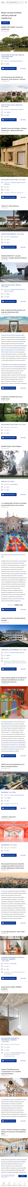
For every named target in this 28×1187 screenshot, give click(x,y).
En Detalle (21, 957)
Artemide (13, 1053)
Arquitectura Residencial (8, 234)
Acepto (22, 1176)
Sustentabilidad (14, 650)
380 (8, 294)
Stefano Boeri (4, 904)
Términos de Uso (3, 1176)
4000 (8, 655)
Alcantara (14, 743)
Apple (11, 1160)
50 (7, 430)
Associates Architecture (17, 61)
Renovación (18, 105)
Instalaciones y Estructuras (9, 55)
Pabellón (21, 55)
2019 (8, 1050)
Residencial (13, 1040)
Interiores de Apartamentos (9, 957)
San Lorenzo (19, 561)
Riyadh (13, 358)
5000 (8, 112)
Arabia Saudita (21, 339)
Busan (24, 364)
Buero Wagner (14, 484)
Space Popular (7, 728)
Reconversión (5, 845)
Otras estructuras (7, 56)
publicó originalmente (14, 555)
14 (7, 487)
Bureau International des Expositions (12, 335)
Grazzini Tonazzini (8, 291)
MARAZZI (18, 1053)
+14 (13, 1056)
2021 (8, 658)
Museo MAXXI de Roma (7, 724)
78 (7, 187)
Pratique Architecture (16, 182)
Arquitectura (12, 751)
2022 (8, 850)
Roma (11, 366)
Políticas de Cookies (4, 1177)
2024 (8, 190)
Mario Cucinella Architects (17, 795)
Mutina (23, 1053)
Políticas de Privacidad (10, 1176)
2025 (8, 64)
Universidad (4, 792)
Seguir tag (6, 23)
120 (8, 240)
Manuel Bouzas (14, 237)
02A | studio (13, 963)
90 (7, 966)
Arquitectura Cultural (8, 105)
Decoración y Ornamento (8, 959)
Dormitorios (5, 650)
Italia (7, 58)
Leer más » (23, 68)
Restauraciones (5, 1038)
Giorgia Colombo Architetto (18, 289)
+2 (4, 664)
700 (8, 1047)
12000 (8, 798)
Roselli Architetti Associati (17, 652)
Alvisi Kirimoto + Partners (17, 109)
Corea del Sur (6, 366)
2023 (8, 433)
